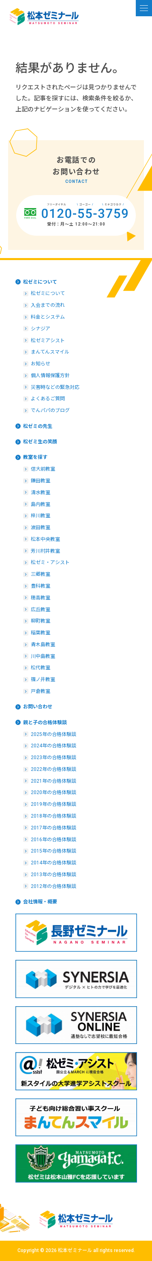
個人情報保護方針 (50, 375)
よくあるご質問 (48, 399)
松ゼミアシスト (48, 340)
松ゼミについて (40, 282)
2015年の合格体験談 (53, 851)
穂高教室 (40, 598)
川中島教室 (43, 656)
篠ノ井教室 (43, 679)
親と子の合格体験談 (45, 722)
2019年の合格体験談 (53, 804)
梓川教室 (40, 516)
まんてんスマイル (50, 352)
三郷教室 (40, 574)
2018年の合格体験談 (53, 816)
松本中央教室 (45, 539)
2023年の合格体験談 (53, 757)
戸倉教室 (40, 691)
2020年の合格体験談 (53, 792)
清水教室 (40, 492)
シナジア (40, 329)
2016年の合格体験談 (53, 839)
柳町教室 (40, 621)
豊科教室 (40, 586)
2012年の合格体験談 (53, 886)
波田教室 (40, 527)
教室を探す (35, 457)
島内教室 (40, 504)
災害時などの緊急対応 (55, 387)
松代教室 (40, 668)
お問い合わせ (37, 707)
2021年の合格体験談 (53, 781)
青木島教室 (43, 644)
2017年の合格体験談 (53, 828)
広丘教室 (40, 609)
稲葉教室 (40, 633)
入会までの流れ (48, 305)
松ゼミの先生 (37, 426)
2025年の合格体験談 (53, 734)
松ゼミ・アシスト (50, 562)
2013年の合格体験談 (53, 874)
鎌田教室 (40, 481)
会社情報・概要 (40, 902)
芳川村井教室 (45, 551)
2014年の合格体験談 (53, 863)
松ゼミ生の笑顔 (40, 442)
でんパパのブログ (50, 410)
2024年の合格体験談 (53, 746)
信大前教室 (43, 469)
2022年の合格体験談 (53, 769)
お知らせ (40, 364)
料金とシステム (48, 317)
